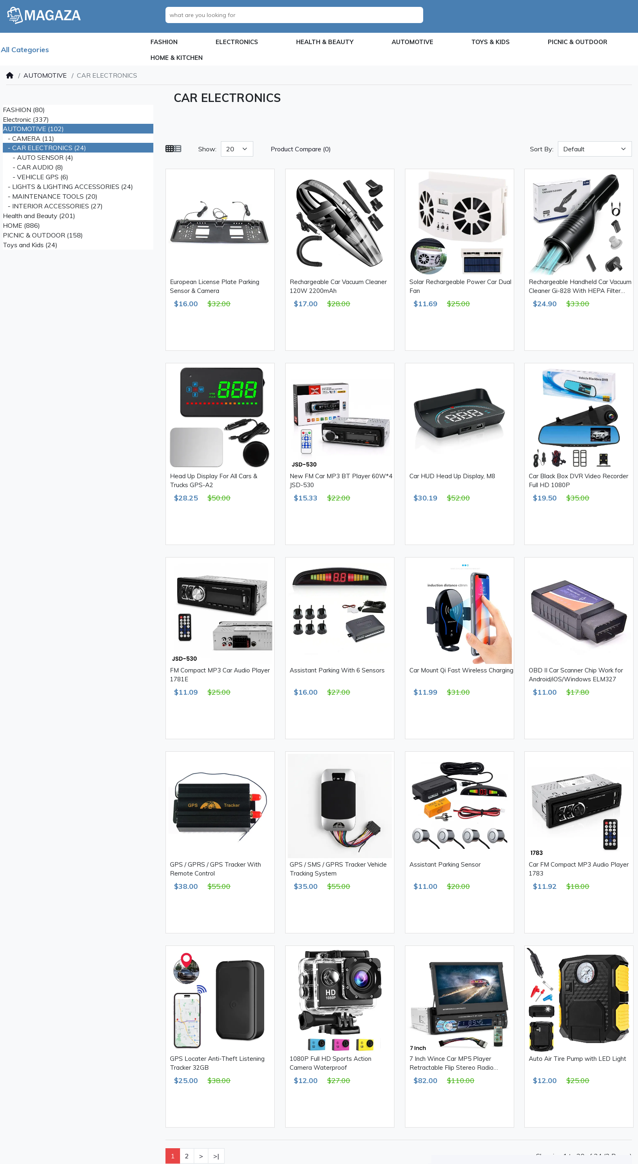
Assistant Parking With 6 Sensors (337, 670)
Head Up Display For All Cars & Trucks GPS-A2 (213, 480)
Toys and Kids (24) (30, 245)
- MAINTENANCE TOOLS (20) (50, 196)
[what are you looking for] (296, 15)
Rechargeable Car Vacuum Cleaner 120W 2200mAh (338, 286)
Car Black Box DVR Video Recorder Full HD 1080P (578, 480)
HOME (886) (21, 225)
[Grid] (169, 149)
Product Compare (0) (301, 149)
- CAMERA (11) (28, 138)
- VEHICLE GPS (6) (35, 177)
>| (216, 1156)
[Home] (9, 75)
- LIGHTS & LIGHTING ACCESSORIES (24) (68, 186)
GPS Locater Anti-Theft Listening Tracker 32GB (217, 1063)
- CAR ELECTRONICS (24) (44, 148)
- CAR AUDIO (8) (33, 167)
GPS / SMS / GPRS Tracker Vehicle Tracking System (338, 869)
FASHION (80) (24, 110)
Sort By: (541, 149)
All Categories (25, 49)
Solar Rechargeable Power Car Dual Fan (460, 286)
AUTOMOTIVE (45, 75)
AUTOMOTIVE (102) (33, 129)
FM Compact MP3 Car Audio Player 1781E (220, 674)
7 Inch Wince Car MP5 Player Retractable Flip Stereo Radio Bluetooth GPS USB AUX (451, 1064)
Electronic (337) (26, 119)
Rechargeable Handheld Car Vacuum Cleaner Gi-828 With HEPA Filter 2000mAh (580, 287)
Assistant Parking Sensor (445, 864)
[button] (164, 42)
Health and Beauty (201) (39, 216)
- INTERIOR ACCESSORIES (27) (53, 206)
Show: (207, 149)
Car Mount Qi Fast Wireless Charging (461, 670)
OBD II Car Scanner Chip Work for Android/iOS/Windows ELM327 (576, 674)
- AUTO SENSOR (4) (38, 157)
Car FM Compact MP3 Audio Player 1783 (579, 869)
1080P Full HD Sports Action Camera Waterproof (330, 1063)
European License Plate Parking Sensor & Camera (214, 286)
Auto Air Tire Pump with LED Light (577, 1058)
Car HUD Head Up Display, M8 (452, 476)
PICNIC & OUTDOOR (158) (43, 235)
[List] (177, 149)
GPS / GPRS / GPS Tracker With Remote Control (215, 869)
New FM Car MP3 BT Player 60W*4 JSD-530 (341, 480)
